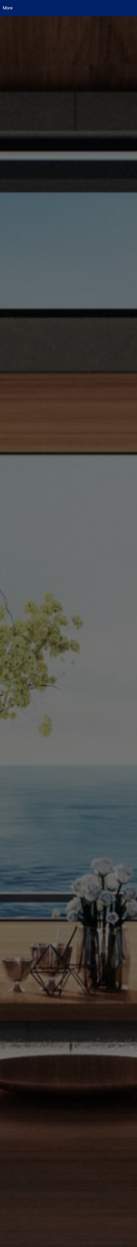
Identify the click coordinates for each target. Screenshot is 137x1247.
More (8, 8)
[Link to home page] (72, 8)
